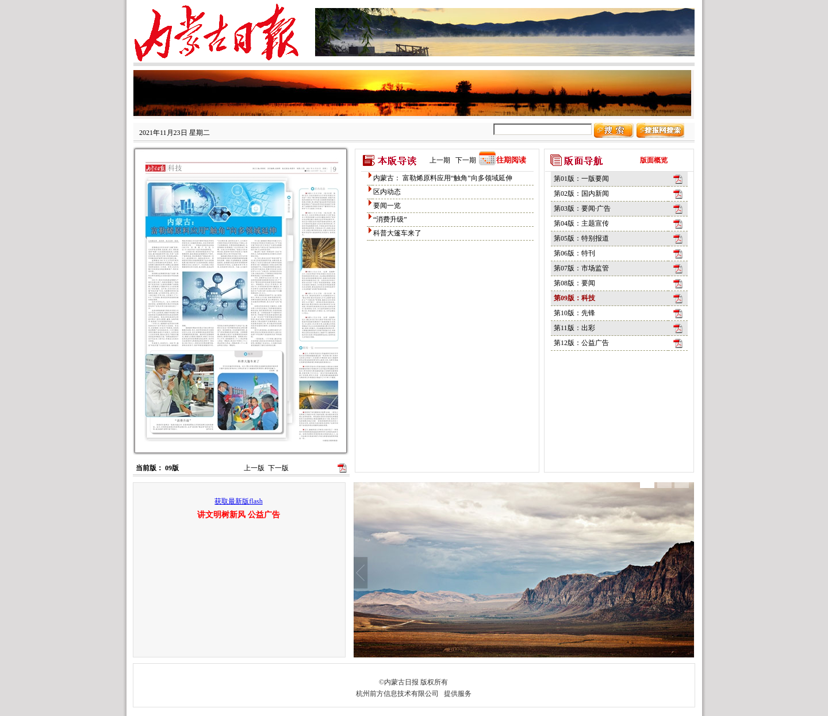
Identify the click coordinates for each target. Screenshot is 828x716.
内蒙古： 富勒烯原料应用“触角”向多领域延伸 (442, 178)
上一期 (440, 160)
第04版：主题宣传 (581, 223)
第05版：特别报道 (581, 238)
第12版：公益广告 (581, 343)
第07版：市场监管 (581, 268)
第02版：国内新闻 (581, 193)
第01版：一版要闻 (581, 179)
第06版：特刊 (574, 253)
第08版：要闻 (574, 283)
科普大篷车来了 (397, 233)
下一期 (465, 160)
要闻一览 (387, 206)
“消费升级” (390, 219)
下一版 (278, 468)
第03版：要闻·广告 (582, 208)
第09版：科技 (574, 298)
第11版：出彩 (574, 328)
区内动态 (387, 192)
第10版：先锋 (574, 313)
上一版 (254, 468)
